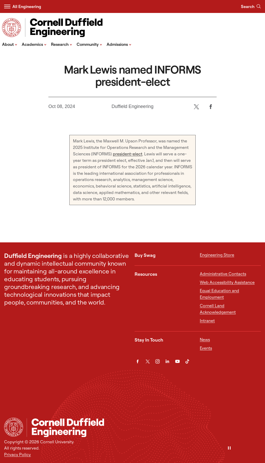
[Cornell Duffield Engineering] (144, 427)
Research (61, 44)
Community (89, 44)
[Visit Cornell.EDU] (11, 27)
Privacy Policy (17, 454)
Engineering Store (217, 254)
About (9, 44)
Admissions (119, 44)
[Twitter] (196, 106)
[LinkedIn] (167, 361)
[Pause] (229, 448)
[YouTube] (177, 361)
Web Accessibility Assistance (227, 282)
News (205, 339)
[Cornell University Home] (13, 427)
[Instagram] (157, 361)
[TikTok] (187, 361)
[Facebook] (211, 106)
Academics (34, 44)
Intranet (207, 320)
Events (206, 348)
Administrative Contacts (223, 273)
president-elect (127, 153)
